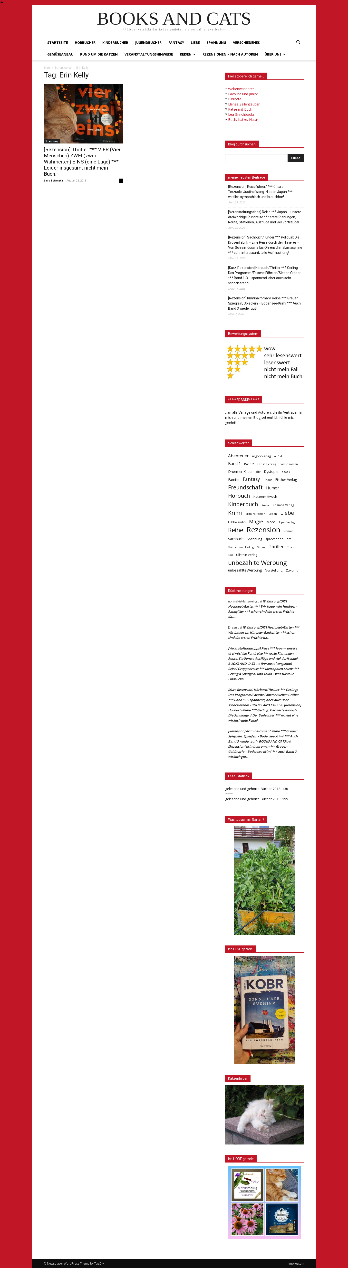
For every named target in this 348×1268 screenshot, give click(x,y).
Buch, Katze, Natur (243, 119)
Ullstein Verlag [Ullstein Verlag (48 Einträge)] (246, 555)
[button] (298, 43)
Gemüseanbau (60, 54)
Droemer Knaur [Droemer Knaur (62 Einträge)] (240, 471)
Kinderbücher (115, 42)
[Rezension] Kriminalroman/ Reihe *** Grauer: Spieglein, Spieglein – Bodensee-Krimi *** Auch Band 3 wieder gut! (264, 303)
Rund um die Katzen (99, 54)
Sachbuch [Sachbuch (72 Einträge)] (235, 538)
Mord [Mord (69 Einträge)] (270, 521)
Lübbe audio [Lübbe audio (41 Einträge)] (237, 522)
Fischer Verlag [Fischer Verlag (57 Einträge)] (286, 479)
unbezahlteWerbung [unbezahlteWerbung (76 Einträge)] (245, 570)
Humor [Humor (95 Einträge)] (272, 488)
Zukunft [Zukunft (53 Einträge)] (292, 570)
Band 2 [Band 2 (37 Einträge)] (249, 464)
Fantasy (176, 42)
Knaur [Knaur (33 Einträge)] (265, 505)
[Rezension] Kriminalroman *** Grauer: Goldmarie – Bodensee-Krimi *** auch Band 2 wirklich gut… (262, 751)
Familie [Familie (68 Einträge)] (233, 479)
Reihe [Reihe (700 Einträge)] (235, 530)
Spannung (216, 42)
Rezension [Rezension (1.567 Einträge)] (263, 529)
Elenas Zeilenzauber (244, 104)
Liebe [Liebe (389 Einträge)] (287, 512)
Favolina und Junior (243, 94)
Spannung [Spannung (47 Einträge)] (254, 539)
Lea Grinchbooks (241, 114)
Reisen (187, 54)
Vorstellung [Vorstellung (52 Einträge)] (273, 570)
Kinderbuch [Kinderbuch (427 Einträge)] (243, 504)
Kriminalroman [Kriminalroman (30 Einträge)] (255, 513)
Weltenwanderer (241, 88)
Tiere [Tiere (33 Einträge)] (290, 547)
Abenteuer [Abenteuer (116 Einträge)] (238, 455)
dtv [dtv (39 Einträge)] (258, 472)
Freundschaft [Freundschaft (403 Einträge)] (245, 487)
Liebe (195, 42)
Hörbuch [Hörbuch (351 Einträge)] (239, 495)
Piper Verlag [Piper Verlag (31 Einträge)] (287, 522)
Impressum (296, 1263)
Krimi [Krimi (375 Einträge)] (235, 512)
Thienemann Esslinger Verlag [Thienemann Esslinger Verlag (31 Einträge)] (246, 547)
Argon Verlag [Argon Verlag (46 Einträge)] (261, 456)
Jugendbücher (148, 42)
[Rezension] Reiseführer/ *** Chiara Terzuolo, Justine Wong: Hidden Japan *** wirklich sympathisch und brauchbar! (260, 192)
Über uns (275, 54)
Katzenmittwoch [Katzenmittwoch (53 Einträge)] (265, 496)
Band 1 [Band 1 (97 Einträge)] (234, 463)
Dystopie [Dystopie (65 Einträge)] (271, 471)
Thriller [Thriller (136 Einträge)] (276, 546)
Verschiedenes (246, 42)
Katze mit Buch (240, 109)
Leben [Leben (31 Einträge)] (273, 513)
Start (47, 68)
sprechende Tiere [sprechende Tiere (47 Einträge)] (278, 539)
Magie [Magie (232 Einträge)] (256, 521)
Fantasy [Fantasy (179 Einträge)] (251, 479)
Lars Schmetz (53, 180)
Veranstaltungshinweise (149, 54)
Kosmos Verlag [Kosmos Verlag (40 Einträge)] (283, 505)
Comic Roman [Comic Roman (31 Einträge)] (289, 464)
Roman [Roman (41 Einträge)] (288, 531)
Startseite (57, 42)
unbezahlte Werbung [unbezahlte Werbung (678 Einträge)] (257, 562)
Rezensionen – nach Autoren (230, 54)
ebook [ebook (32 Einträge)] (286, 472)
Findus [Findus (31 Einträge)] (267, 480)
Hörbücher (85, 42)
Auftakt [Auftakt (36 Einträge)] (279, 456)
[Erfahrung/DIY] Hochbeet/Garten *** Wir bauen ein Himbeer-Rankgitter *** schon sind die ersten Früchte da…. (263, 632)
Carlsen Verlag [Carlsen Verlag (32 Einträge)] (266, 464)
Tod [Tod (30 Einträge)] (230, 555)
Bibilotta (234, 99)
